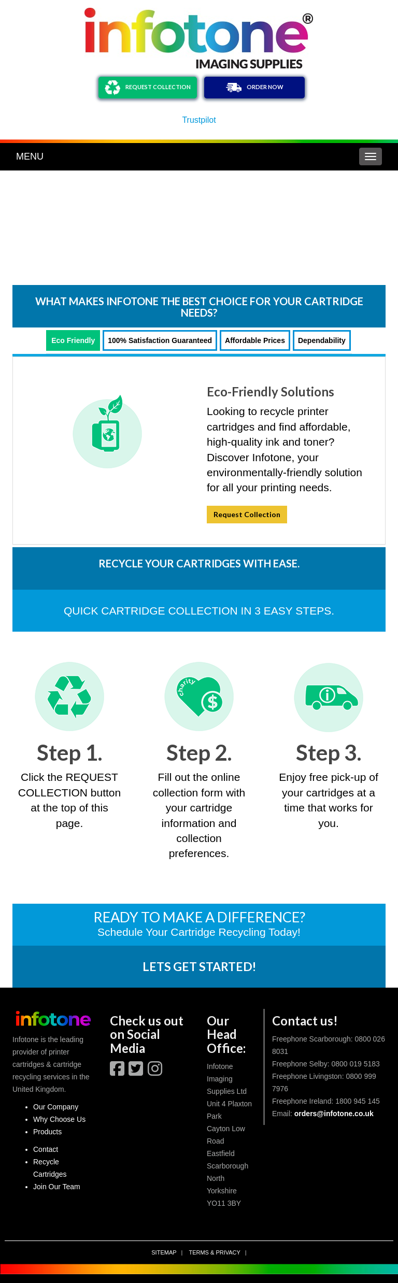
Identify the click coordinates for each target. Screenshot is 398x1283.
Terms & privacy (214, 1252)
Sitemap (163, 1252)
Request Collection (247, 514)
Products (47, 1132)
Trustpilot (199, 120)
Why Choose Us (59, 1119)
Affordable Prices (255, 340)
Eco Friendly (73, 340)
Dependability (322, 340)
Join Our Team (56, 1186)
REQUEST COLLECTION (148, 87)
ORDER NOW (254, 87)
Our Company (55, 1107)
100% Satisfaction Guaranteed (160, 340)
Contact (45, 1149)
